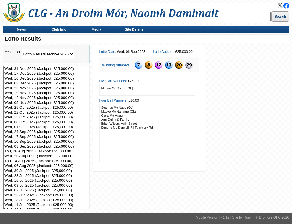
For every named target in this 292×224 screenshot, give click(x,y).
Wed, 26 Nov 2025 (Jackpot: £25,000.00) (46, 88)
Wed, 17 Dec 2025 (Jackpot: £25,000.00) (46, 73)
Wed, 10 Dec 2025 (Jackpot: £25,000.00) (46, 78)
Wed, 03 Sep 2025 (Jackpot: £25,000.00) (46, 146)
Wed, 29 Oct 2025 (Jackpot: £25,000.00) (46, 107)
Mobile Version (207, 217)
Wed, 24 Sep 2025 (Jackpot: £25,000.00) (46, 132)
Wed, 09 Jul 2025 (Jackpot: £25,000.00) (46, 185)
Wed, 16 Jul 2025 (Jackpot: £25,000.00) (46, 180)
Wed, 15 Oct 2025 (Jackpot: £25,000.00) (46, 117)
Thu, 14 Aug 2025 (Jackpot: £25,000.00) (46, 161)
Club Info (57, 29)
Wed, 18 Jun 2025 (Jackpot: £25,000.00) (46, 200)
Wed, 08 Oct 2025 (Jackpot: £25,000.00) (46, 122)
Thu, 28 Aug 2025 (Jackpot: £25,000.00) (46, 151)
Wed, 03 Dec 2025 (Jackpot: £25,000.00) (46, 83)
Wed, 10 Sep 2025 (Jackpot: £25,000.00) (46, 141)
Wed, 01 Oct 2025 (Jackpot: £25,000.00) (46, 127)
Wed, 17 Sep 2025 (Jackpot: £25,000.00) (46, 136)
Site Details (132, 29)
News (20, 29)
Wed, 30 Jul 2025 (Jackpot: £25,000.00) (46, 171)
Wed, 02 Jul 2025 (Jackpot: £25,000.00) (46, 190)
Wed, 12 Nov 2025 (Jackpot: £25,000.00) (46, 98)
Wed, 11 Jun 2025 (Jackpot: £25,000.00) (46, 205)
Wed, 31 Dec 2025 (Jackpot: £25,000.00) (46, 68)
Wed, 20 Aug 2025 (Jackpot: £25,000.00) (46, 156)
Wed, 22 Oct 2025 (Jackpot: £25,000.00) (46, 112)
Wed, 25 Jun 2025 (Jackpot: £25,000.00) (46, 195)
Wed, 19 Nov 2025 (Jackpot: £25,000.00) (46, 93)
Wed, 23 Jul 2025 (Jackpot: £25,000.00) (46, 175)
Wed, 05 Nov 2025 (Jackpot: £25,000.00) (46, 102)
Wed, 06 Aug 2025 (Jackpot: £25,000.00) (46, 166)
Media (95, 29)
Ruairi (248, 217)
